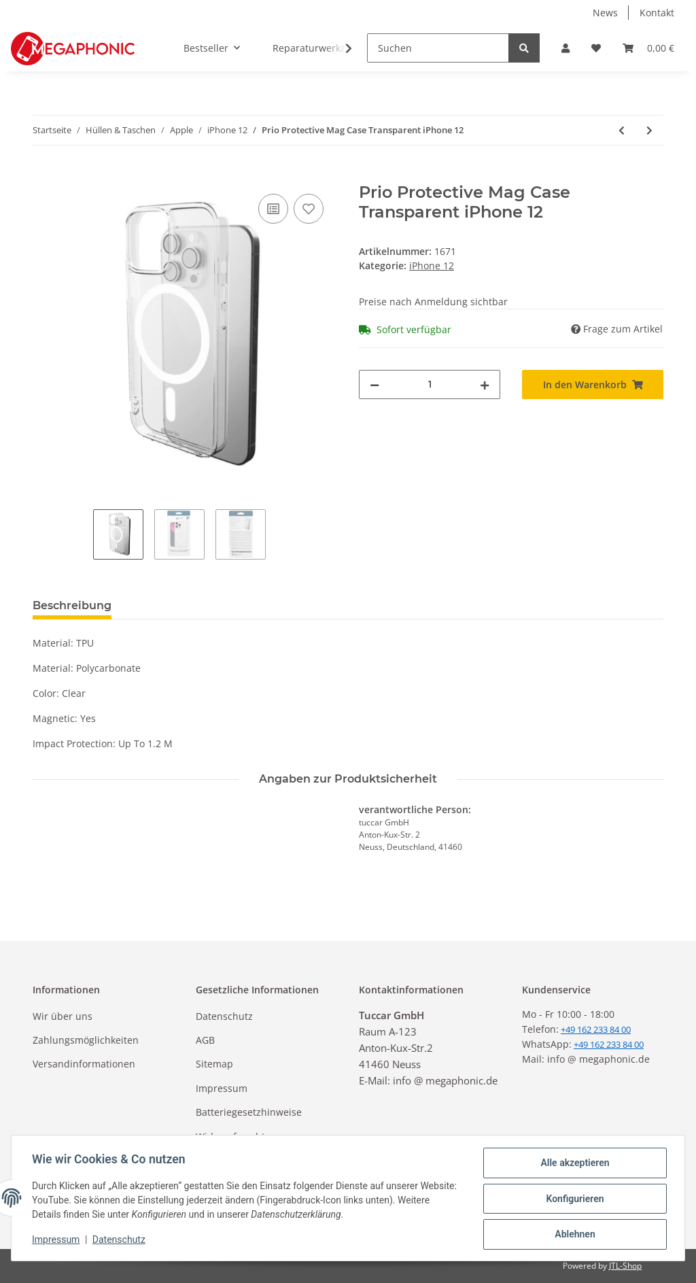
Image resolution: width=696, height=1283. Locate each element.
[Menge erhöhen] (485, 384)
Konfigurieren (573, 1199)
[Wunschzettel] (596, 47)
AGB (205, 1039)
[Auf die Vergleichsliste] (273, 209)
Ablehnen (573, 1234)
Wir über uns (62, 1016)
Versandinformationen (84, 1063)
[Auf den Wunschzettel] (309, 209)
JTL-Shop (625, 1265)
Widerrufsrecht (230, 1136)
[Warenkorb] (648, 47)
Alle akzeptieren (573, 1164)
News (605, 12)
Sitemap (214, 1063)
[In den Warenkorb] (43, 175)
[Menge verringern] (374, 384)
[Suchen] (438, 48)
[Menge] (429, 384)
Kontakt (657, 12)
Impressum (221, 1088)
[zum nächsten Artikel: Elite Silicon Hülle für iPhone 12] (649, 130)
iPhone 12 (431, 265)
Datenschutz (224, 1016)
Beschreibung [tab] (72, 605)
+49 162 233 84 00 (609, 1044)
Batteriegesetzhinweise (249, 1112)
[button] (565, 47)
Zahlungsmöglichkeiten (86, 1039)
